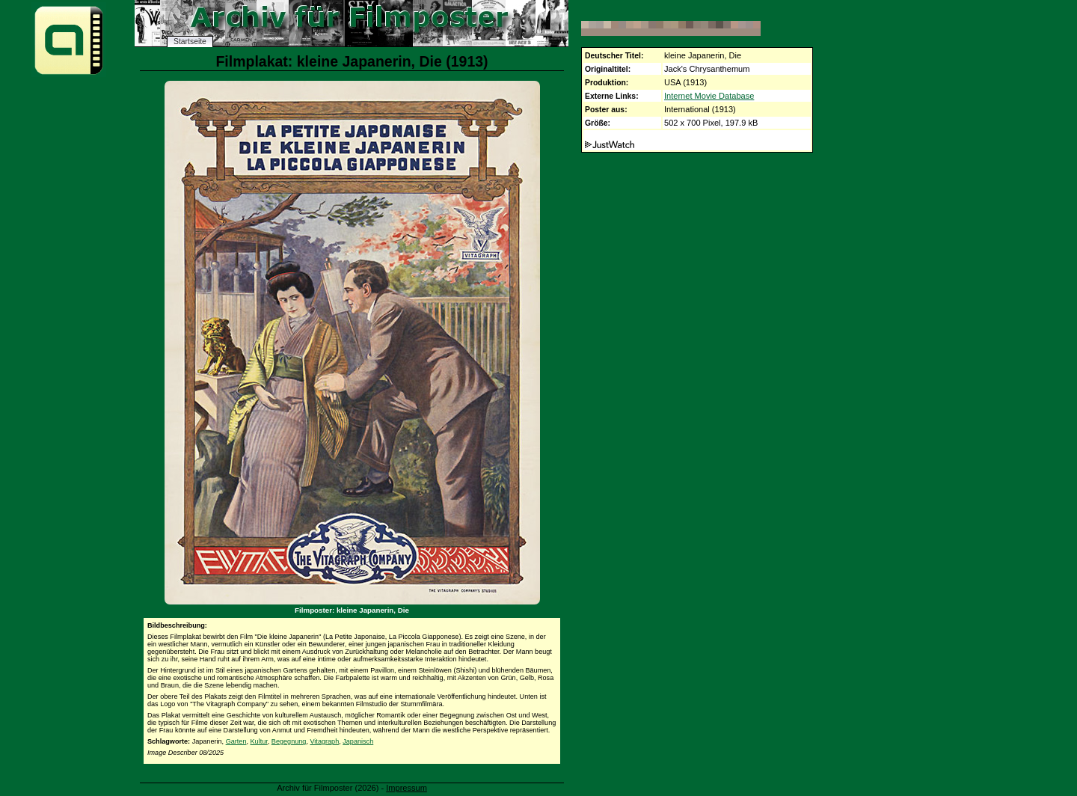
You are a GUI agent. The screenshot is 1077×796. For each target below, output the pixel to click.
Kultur (259, 741)
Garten (236, 741)
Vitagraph (324, 741)
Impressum (406, 787)
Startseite (190, 41)
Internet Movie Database (709, 95)
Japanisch (358, 741)
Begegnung (289, 741)
